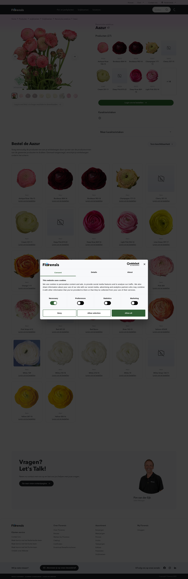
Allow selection (93, 313)
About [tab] (130, 272)
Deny (59, 313)
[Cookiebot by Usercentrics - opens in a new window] (128, 264)
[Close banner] (144, 264)
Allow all (128, 313)
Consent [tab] (58, 273)
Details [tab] (94, 272)
